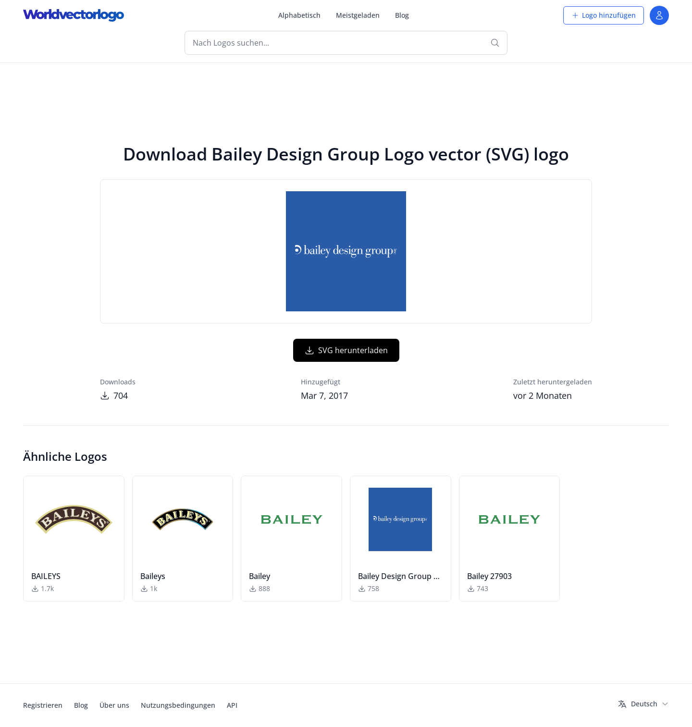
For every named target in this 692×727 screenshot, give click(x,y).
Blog (402, 15)
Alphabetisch (299, 15)
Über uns (114, 705)
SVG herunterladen (346, 350)
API (232, 705)
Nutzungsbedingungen (178, 705)
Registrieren (42, 705)
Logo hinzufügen (603, 15)
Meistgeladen (358, 15)
